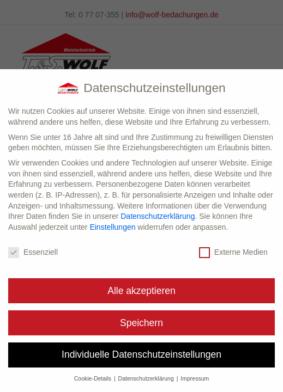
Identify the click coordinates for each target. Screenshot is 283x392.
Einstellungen (112, 227)
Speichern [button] (141, 322)
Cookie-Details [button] (93, 378)
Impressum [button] (194, 378)
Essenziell (33, 252)
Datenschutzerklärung (158, 216)
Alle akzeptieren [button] (141, 290)
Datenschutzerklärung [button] (147, 378)
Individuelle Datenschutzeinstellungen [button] (141, 354)
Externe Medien (233, 252)
